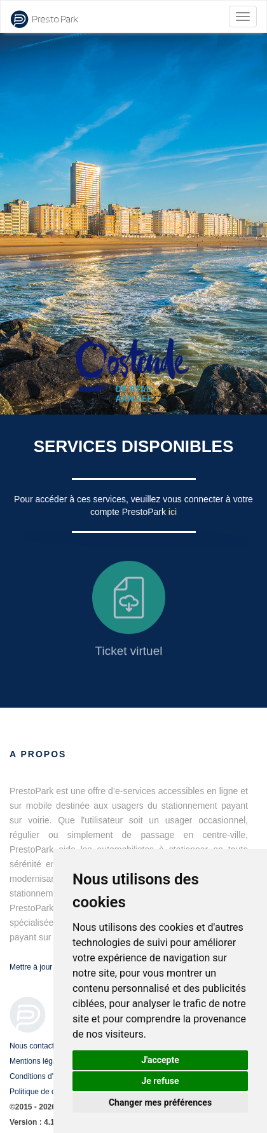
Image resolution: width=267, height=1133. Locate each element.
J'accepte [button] (160, 1060)
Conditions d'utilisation (47, 1076)
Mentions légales (38, 1061)
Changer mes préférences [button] (160, 1102)
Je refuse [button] (160, 1081)
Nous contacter (35, 1045)
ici (172, 512)
